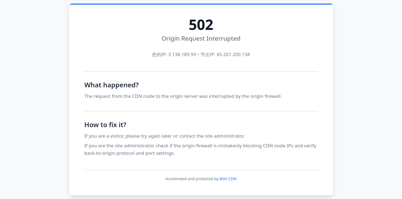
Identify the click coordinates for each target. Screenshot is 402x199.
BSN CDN (228, 178)
